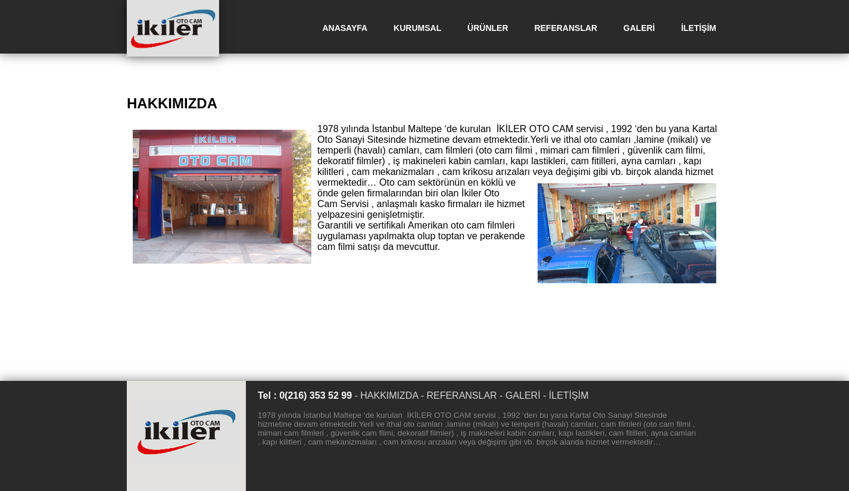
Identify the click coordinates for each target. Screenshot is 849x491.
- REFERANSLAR (459, 395)
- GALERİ (520, 395)
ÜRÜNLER (487, 28)
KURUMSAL (417, 28)
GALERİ (639, 28)
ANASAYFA (344, 28)
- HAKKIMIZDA (386, 395)
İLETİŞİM (698, 28)
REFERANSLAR (565, 28)
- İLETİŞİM (565, 395)
